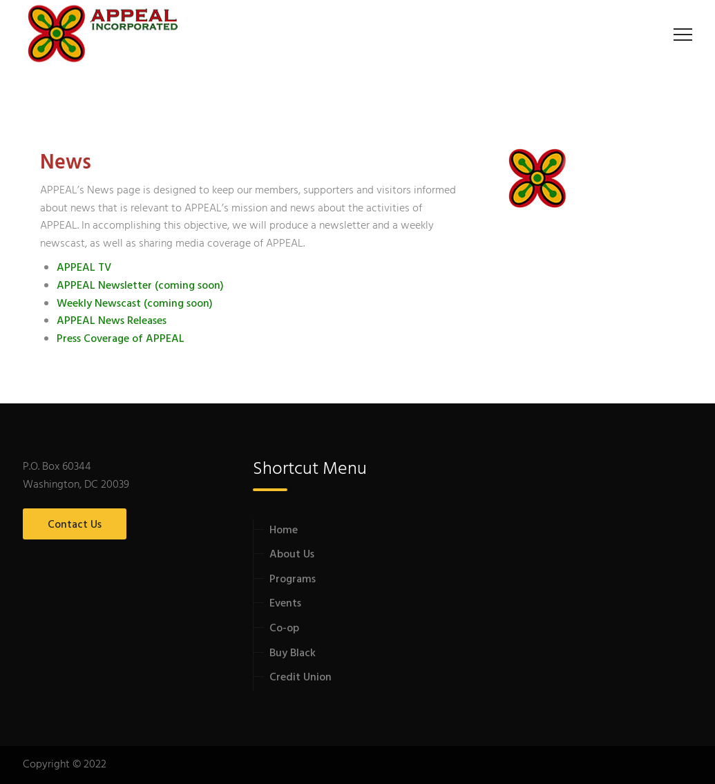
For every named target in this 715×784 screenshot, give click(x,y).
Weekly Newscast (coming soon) (135, 304)
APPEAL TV (84, 268)
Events (285, 604)
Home (283, 530)
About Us (291, 555)
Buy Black (292, 653)
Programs (292, 580)
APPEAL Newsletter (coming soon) (140, 286)
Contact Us (75, 525)
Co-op (284, 629)
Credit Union (300, 678)
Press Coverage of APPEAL (120, 339)
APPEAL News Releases (111, 321)
